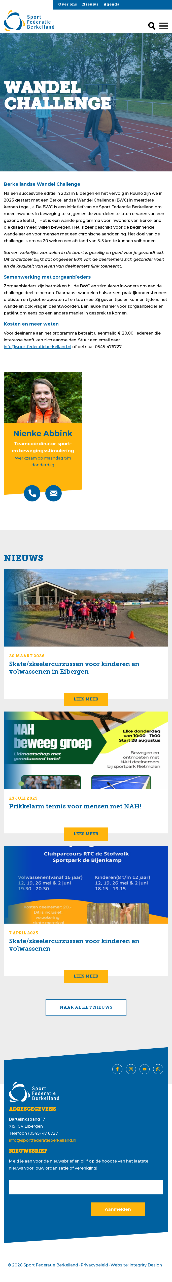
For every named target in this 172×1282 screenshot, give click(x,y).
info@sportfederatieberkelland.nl (37, 346)
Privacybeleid (94, 1265)
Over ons (67, 5)
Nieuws (90, 5)
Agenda (112, 5)
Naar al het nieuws (86, 1007)
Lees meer (86, 699)
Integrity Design (145, 1265)
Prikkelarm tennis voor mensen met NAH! (75, 807)
